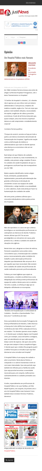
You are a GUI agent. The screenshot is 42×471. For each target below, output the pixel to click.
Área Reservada (31, 3)
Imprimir (9, 460)
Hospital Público (9, 451)
